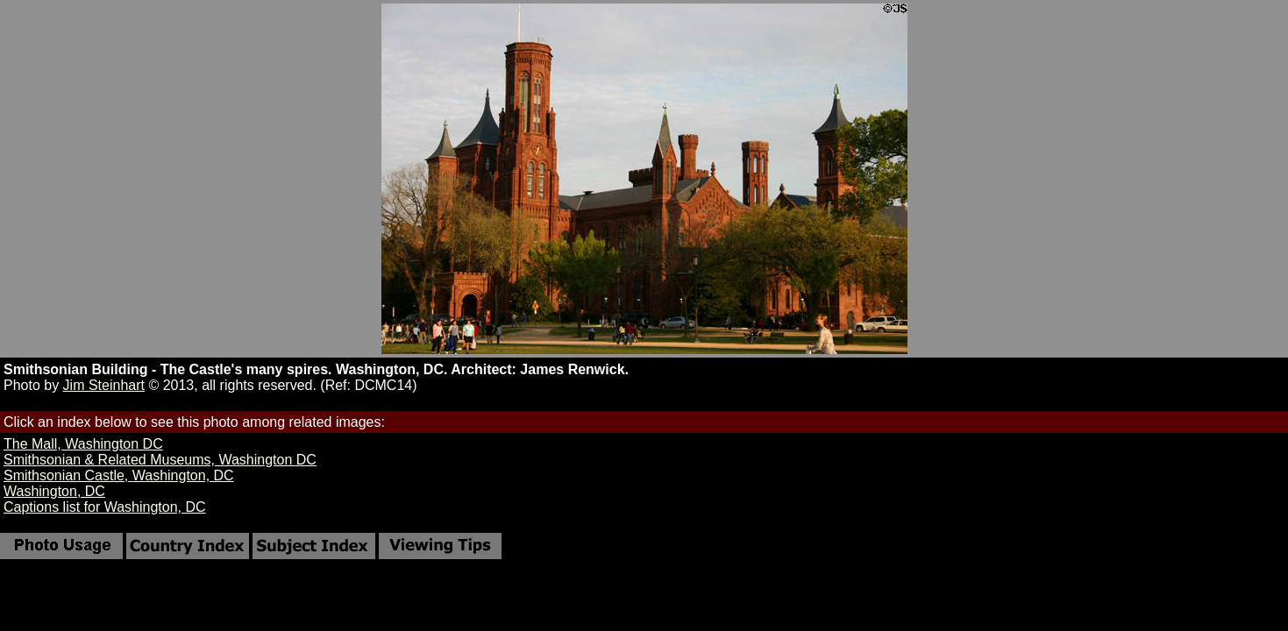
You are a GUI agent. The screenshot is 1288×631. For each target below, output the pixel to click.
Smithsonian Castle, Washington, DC (119, 475)
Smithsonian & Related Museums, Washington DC (160, 459)
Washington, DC (54, 491)
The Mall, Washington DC (83, 443)
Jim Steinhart (104, 385)
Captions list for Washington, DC (105, 507)
